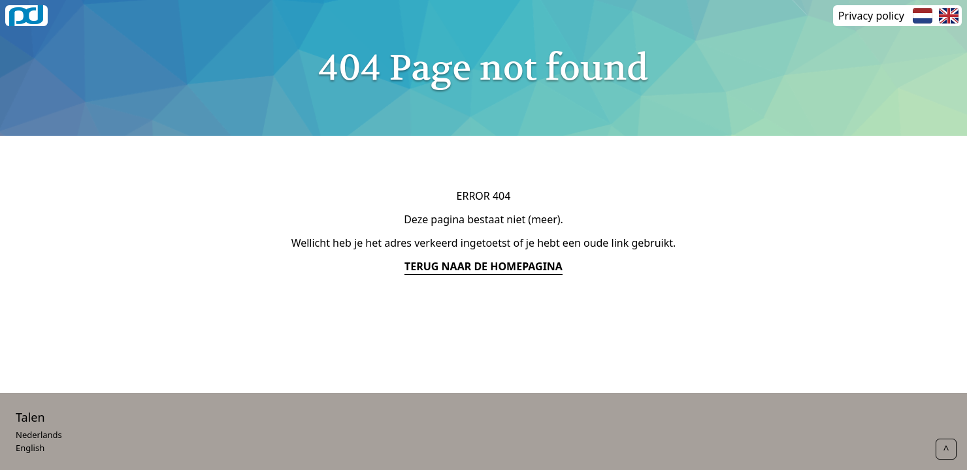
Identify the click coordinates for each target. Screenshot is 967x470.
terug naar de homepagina (483, 266)
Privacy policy (871, 15)
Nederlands (39, 435)
